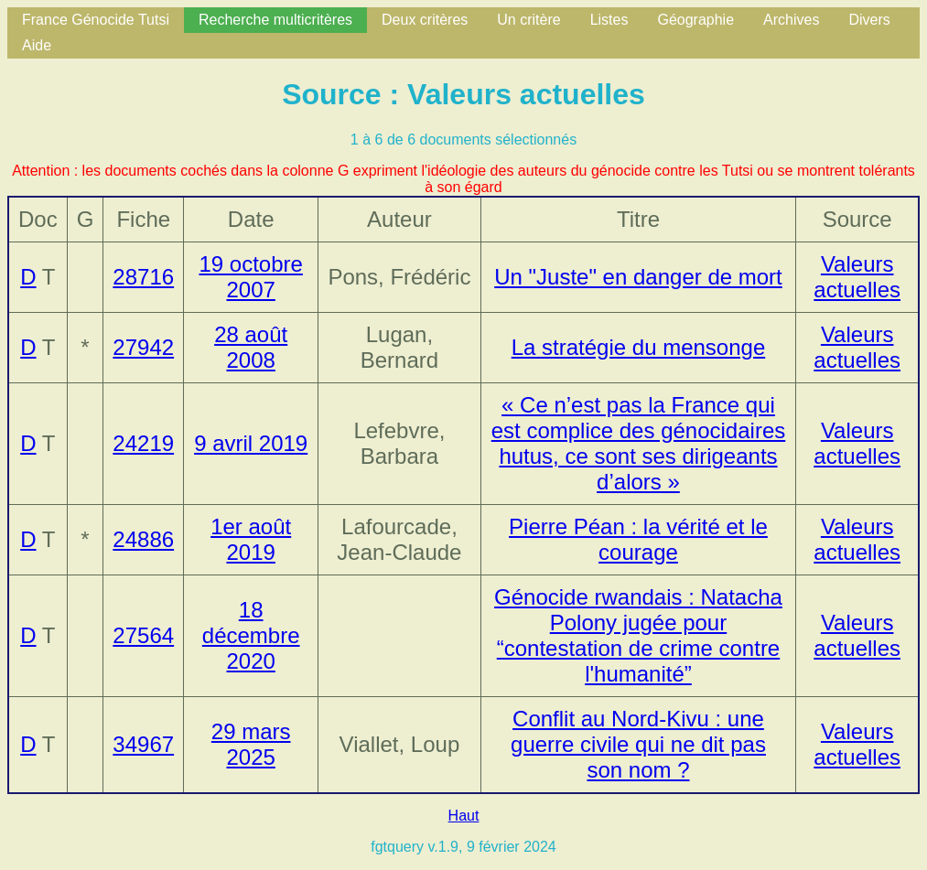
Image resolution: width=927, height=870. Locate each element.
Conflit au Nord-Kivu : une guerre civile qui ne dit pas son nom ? (638, 744)
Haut (464, 815)
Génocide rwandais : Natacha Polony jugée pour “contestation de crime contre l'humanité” (638, 635)
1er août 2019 (250, 539)
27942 (143, 347)
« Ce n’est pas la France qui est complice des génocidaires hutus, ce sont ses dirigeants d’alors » (638, 443)
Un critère (528, 19)
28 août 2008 (250, 347)
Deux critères (425, 19)
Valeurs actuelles (857, 277)
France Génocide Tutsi (95, 19)
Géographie (695, 19)
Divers (868, 19)
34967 (143, 744)
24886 (143, 539)
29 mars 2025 (251, 744)
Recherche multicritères (275, 19)
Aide (36, 45)
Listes (609, 19)
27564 (143, 635)
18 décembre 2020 (251, 635)
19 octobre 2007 (250, 277)
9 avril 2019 (250, 443)
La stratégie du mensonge (639, 347)
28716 (143, 276)
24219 (143, 443)
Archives (791, 19)
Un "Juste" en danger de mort (638, 276)
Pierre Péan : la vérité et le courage (638, 539)
